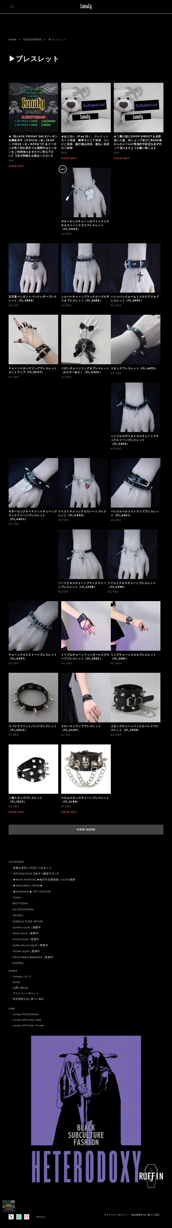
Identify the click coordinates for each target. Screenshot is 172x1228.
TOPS (17, 897)
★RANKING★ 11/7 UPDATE (32, 891)
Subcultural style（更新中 (30, 945)
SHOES (18, 915)
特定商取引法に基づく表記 (28, 998)
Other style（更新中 (26, 951)
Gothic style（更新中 (27, 927)
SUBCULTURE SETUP (28, 921)
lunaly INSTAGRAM (25, 1014)
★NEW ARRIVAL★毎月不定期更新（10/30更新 (44, 879)
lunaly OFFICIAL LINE (27, 1019)
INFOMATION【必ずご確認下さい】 (36, 873)
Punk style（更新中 (26, 939)
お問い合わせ (20, 987)
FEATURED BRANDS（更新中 (33, 957)
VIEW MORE (86, 829)
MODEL (18, 963)
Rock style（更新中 (25, 933)
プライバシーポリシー (26, 993)
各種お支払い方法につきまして (32, 867)
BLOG (16, 982)
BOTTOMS (20, 903)
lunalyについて (22, 976)
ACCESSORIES (32, 39)
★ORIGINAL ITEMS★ (28, 885)
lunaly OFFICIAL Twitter (29, 1025)
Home (12, 39)
